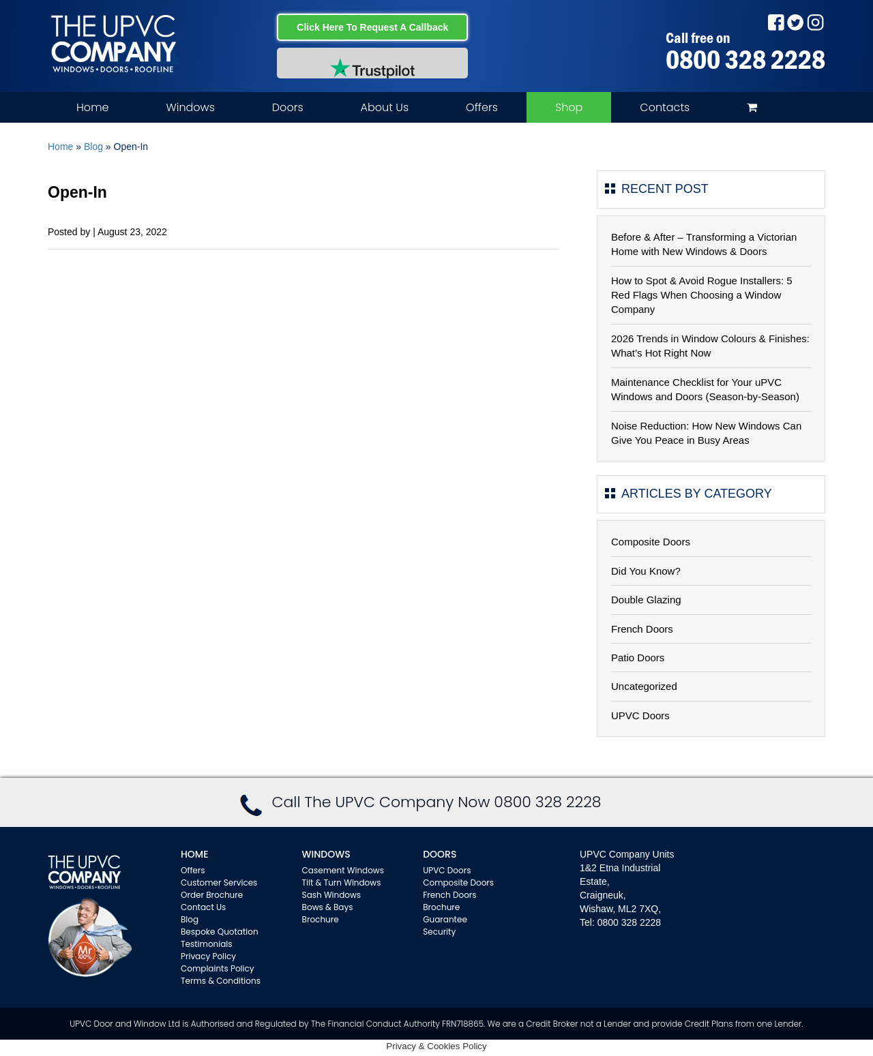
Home (92, 107)
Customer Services (219, 882)
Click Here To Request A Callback (372, 27)
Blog (93, 146)
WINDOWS (326, 854)
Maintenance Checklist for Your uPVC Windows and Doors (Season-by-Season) (705, 389)
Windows (190, 107)
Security (439, 931)
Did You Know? (646, 571)
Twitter (795, 22)
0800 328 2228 (745, 59)
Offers (482, 107)
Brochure (320, 919)
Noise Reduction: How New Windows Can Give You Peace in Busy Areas (706, 433)
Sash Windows (331, 895)
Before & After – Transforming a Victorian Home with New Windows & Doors (704, 244)
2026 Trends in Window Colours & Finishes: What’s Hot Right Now (710, 346)
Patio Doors (637, 657)
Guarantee (445, 919)
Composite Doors (650, 541)
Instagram (815, 22)
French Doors (642, 629)
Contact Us (203, 907)
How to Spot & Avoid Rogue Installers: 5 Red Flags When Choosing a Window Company (702, 295)
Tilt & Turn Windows (341, 882)
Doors (288, 107)
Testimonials (207, 944)
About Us (385, 107)
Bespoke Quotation (219, 931)
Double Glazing (646, 599)
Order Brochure (212, 895)
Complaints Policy (217, 968)
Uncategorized (644, 686)
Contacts (665, 107)
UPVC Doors (640, 715)
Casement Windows (343, 870)
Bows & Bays (327, 907)
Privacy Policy (208, 956)
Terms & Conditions (221, 980)
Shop (568, 107)
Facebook (775, 22)
